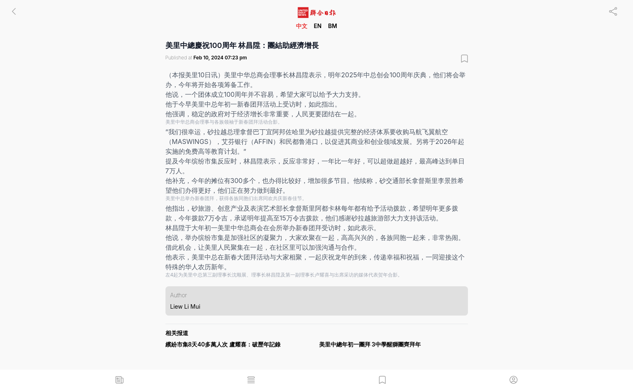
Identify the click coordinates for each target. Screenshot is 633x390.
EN (318, 25)
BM (332, 25)
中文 (301, 25)
